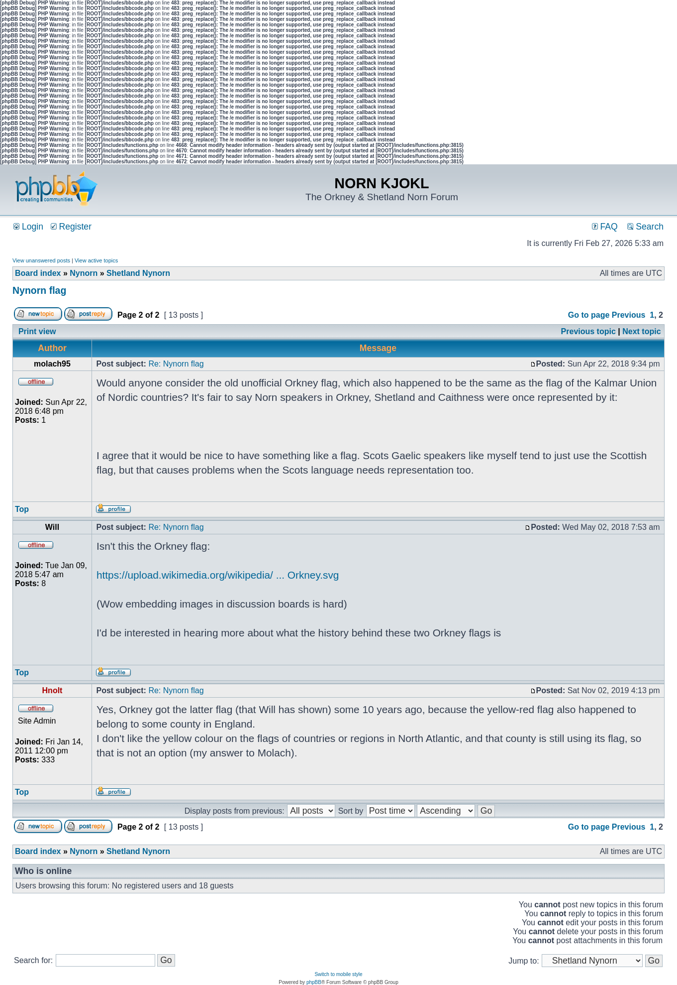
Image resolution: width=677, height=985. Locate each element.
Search (645, 227)
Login (28, 227)
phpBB (313, 982)
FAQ (605, 227)
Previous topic (588, 331)
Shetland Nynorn (138, 273)
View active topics (96, 260)
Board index (38, 273)
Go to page (589, 315)
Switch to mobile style (338, 974)
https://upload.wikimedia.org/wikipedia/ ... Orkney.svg (218, 575)
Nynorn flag (39, 290)
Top (22, 509)
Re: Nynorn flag (175, 364)
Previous (629, 315)
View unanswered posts (41, 260)
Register (71, 227)
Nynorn (83, 273)
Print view (37, 331)
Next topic (641, 331)
